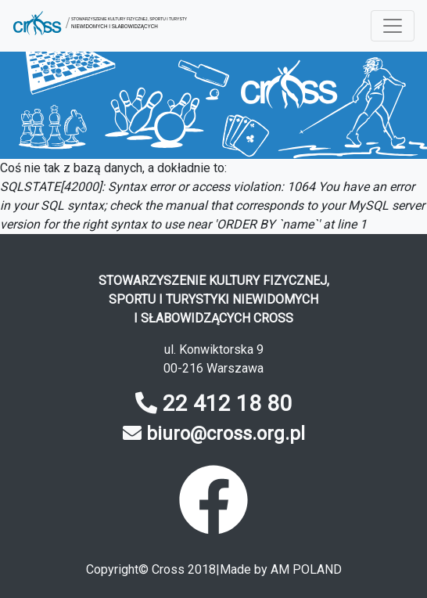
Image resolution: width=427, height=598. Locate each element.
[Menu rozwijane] (392, 25)
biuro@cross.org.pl (225, 434)
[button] (100, 25)
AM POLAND (306, 569)
